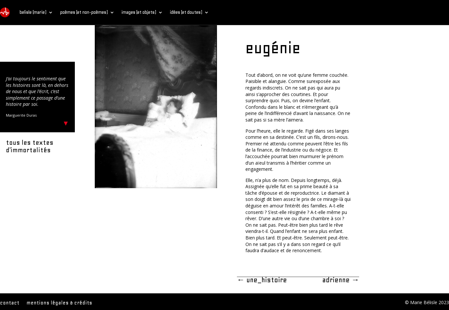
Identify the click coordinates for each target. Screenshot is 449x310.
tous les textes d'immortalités (29, 146)
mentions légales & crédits (59, 303)
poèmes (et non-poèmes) (84, 12)
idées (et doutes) (186, 12)
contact (9, 303)
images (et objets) (139, 12)
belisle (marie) (33, 12)
